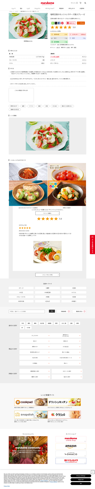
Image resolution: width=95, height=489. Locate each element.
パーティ (31, 106)
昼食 (39, 106)
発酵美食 (61, 7)
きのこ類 (64, 313)
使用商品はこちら (28, 41)
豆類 (71, 313)
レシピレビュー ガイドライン (80, 181)
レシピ (28, 7)
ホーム (11, 11)
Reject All (80, 479)
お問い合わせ (71, 7)
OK (81, 483)
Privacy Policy (7, 486)
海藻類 (49, 313)
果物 (77, 313)
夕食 (46, 106)
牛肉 (22, 313)
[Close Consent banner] (93, 472)
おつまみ (55, 106)
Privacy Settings (81, 475)
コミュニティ (37, 7)
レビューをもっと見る (47, 256)
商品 (21, 7)
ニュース (13, 7)
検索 (85, 3)
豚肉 (29, 313)
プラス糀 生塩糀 (54, 57)
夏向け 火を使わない (67, 106)
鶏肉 (35, 313)
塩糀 (23, 106)
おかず (58, 47)
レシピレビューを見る (55, 31)
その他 (68, 47)
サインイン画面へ (47, 194)
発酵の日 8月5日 (15, 109)
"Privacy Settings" (44, 480)
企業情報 (81, 7)
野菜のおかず (14, 106)
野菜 (75, 47)
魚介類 (42, 313)
